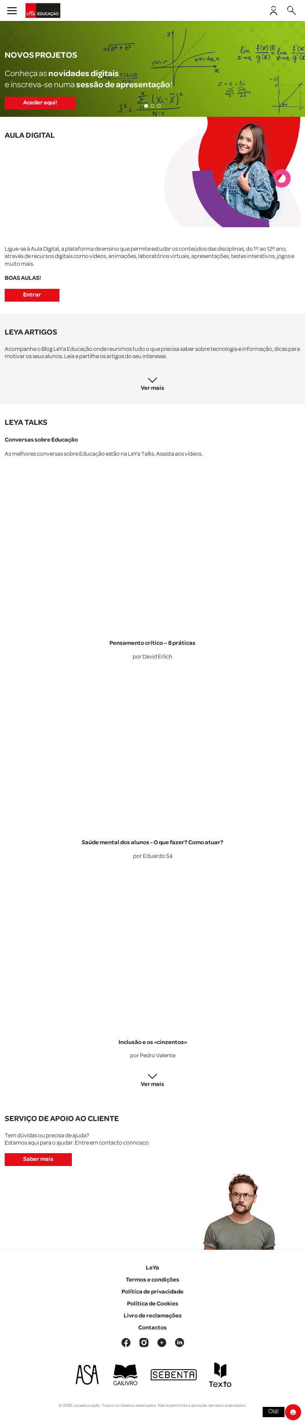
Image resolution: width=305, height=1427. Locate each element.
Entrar (32, 295)
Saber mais (38, 1159)
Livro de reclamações (153, 1316)
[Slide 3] (159, 106)
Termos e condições (152, 1280)
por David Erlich (152, 657)
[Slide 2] (152, 106)
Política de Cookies (152, 1304)
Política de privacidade (152, 1292)
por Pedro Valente (152, 1056)
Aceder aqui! (40, 103)
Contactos (152, 1328)
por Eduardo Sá (152, 856)
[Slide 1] (146, 106)
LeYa (152, 1268)
